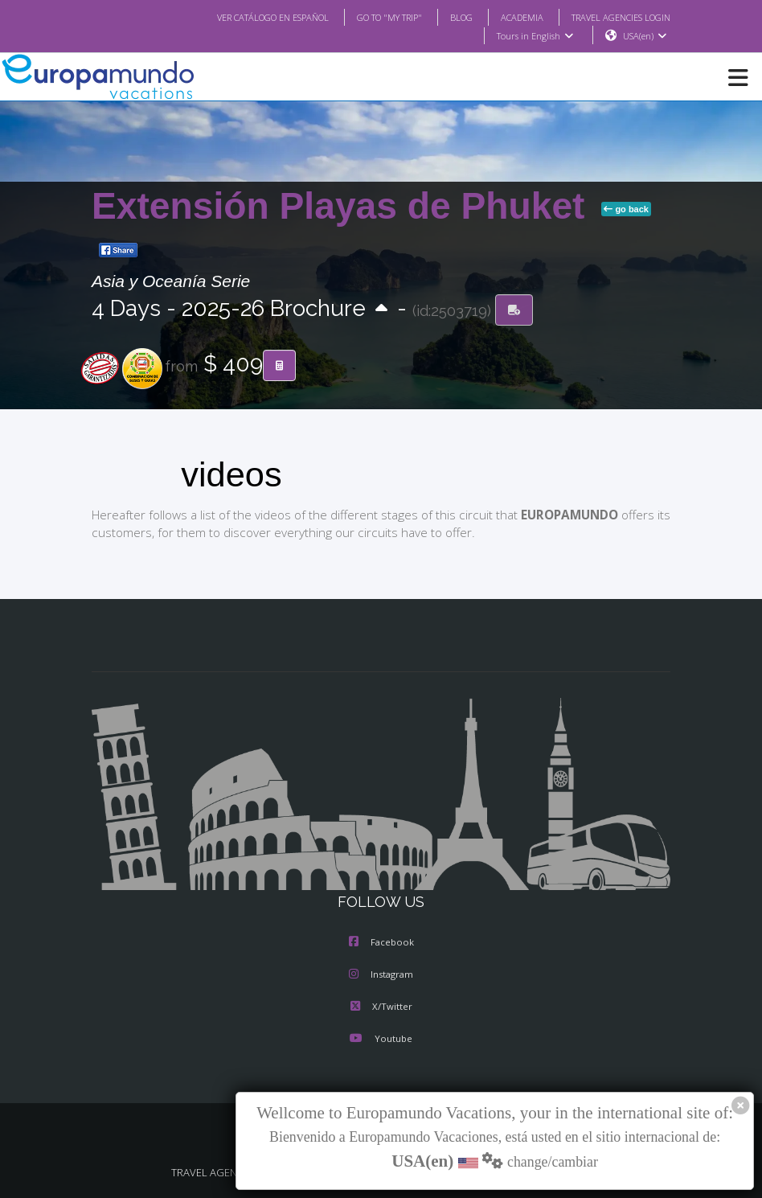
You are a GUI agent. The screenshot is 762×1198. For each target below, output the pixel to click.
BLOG (444, 17)
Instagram (381, 975)
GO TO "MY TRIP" (368, 17)
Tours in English (534, 36)
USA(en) (645, 36)
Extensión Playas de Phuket (343, 207)
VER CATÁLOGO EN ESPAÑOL (241, 17)
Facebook (381, 943)
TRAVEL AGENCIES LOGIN (614, 17)
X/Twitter (380, 1007)
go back (626, 210)
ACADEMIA (508, 17)
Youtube (381, 1039)
